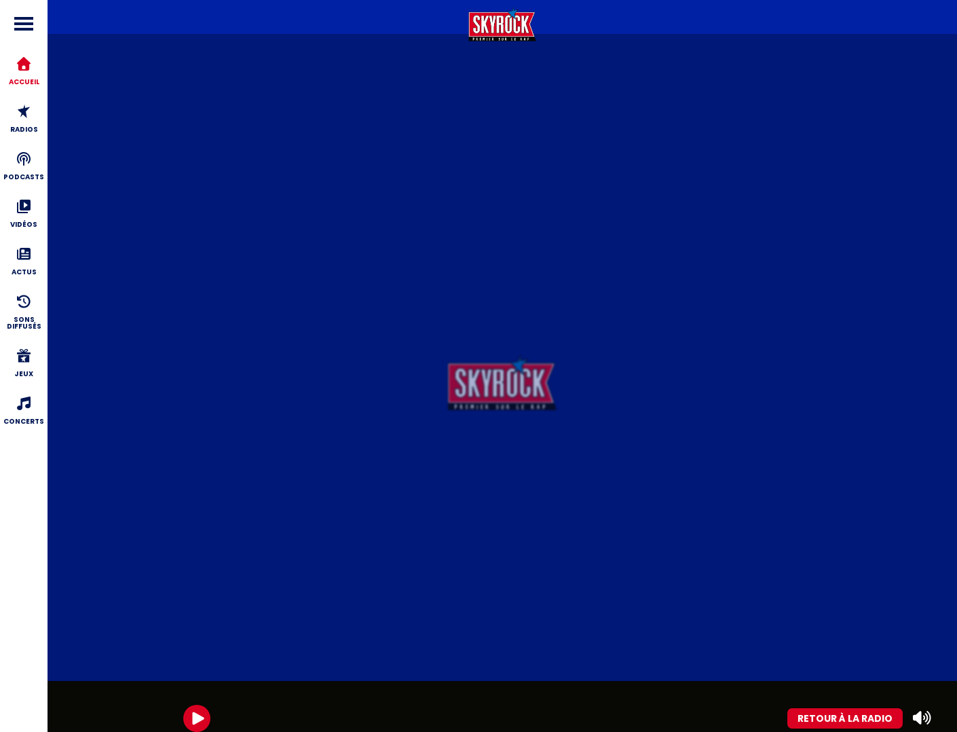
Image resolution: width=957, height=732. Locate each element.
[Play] (196, 718)
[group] (502, 706)
